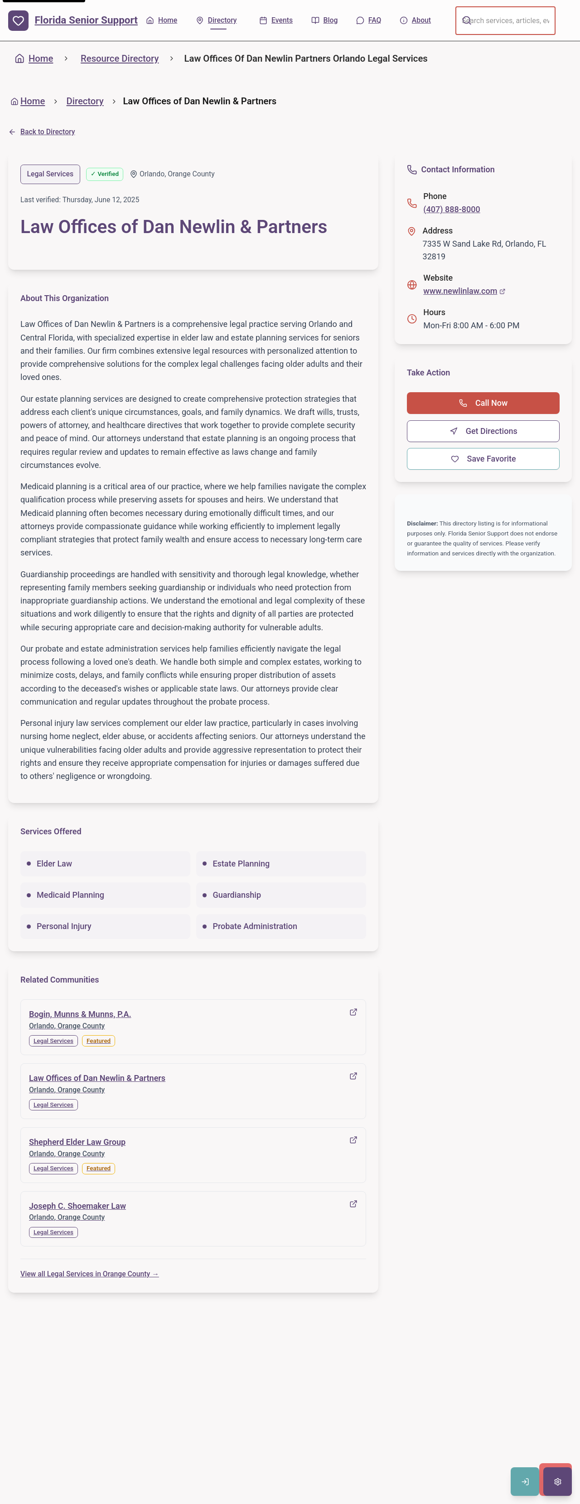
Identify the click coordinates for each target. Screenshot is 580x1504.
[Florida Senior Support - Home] (73, 20)
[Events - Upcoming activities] (276, 20)
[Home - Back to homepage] (161, 20)
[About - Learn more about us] (415, 20)
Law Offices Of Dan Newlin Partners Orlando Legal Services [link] (306, 58)
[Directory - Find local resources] (218, 20)
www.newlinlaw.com (464, 291)
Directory (85, 101)
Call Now (483, 403)
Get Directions (483, 431)
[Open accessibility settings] (557, 1481)
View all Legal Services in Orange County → (89, 1274)
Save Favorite (483, 458)
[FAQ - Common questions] (369, 20)
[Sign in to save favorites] (525, 1481)
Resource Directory (120, 58)
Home (33, 58)
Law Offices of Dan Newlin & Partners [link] (199, 101)
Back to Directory (41, 131)
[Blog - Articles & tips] (324, 20)
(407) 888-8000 (451, 209)
